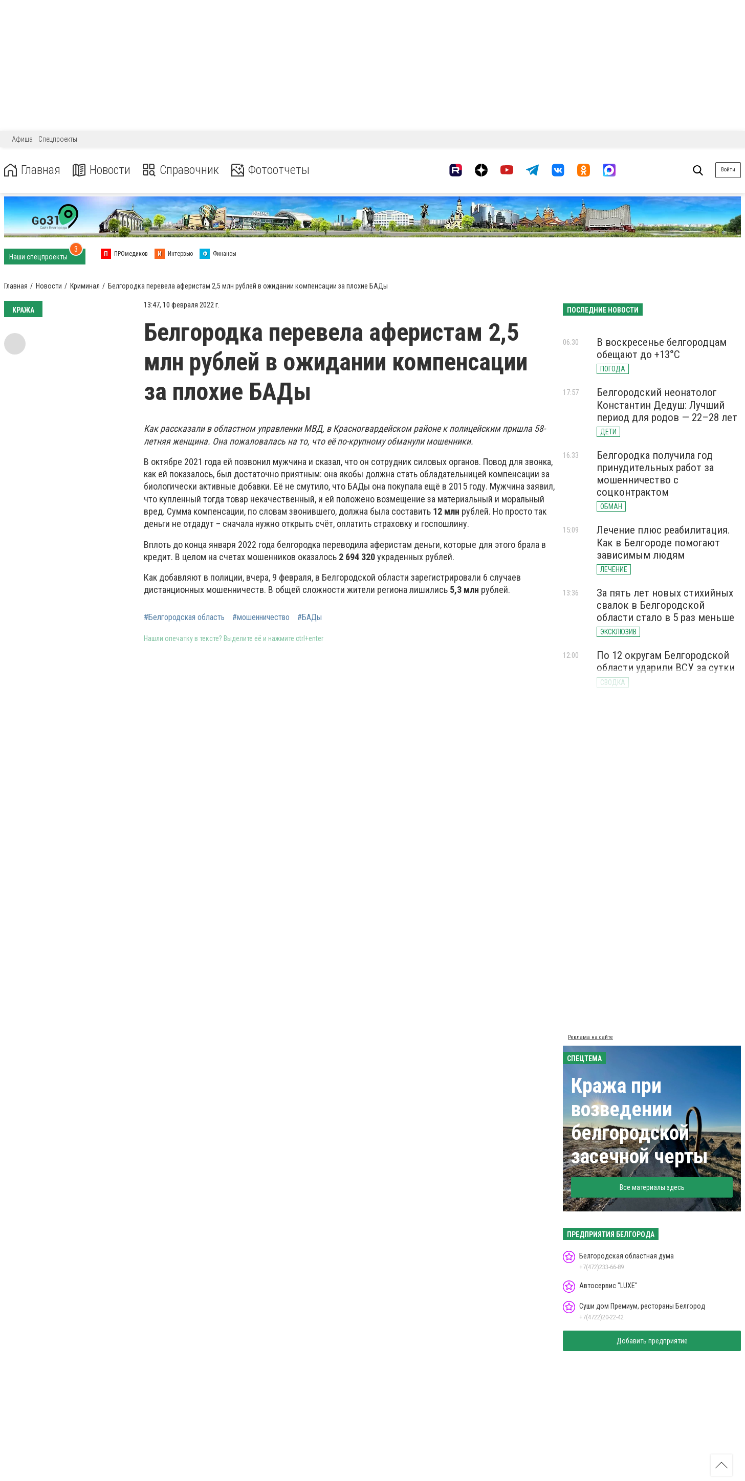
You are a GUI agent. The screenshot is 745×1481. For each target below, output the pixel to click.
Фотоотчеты (270, 170)
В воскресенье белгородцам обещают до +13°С (662, 348)
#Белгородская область (184, 617)
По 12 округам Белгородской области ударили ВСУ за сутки (666, 661)
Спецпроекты (57, 139)
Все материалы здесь (652, 1187)
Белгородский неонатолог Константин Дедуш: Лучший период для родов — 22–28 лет (667, 404)
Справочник (181, 170)
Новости (101, 170)
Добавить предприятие (652, 1341)
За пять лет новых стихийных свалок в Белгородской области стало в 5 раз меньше (665, 605)
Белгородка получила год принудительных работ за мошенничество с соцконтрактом (655, 473)
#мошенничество (261, 617)
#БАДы (309, 617)
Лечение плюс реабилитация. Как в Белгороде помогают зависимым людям (663, 542)
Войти (728, 169)
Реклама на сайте (590, 1037)
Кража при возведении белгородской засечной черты (639, 1121)
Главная (32, 170)
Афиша (22, 139)
